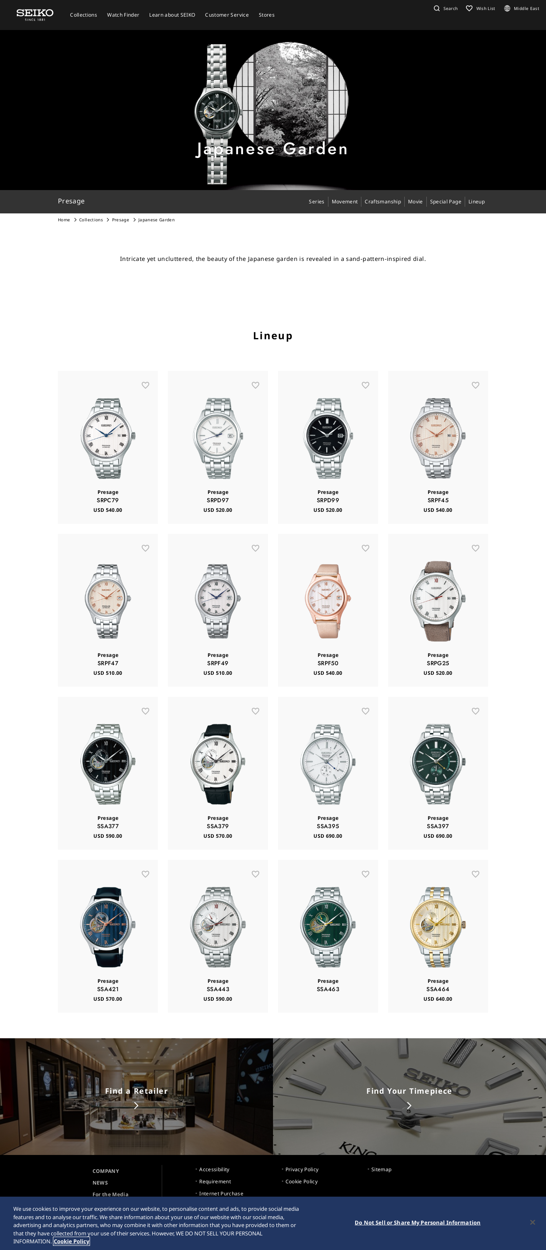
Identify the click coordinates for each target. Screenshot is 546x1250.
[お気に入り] (145, 395)
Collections (91, 220)
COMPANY (106, 1171)
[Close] (532, 1222)
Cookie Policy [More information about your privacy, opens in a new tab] (71, 1241)
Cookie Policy (302, 1181)
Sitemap (381, 1169)
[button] (445, 8)
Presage (120, 220)
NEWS (100, 1182)
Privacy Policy (302, 1169)
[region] (273, 1223)
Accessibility (214, 1169)
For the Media (111, 1194)
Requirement (215, 1181)
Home (64, 220)
